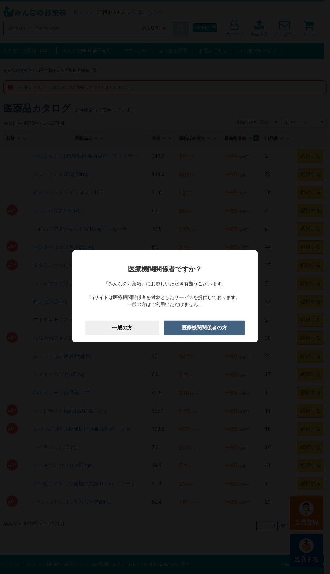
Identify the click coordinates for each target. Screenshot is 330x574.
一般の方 (122, 327)
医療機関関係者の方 (204, 327)
